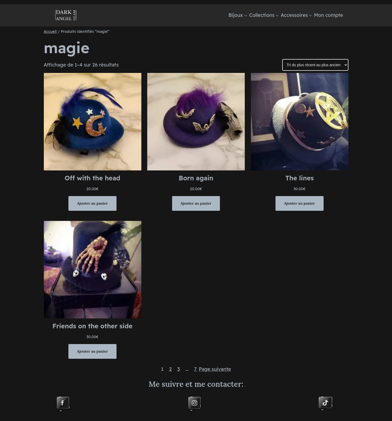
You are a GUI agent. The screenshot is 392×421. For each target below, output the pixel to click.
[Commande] (315, 65)
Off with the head (92, 178)
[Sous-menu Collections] (277, 15)
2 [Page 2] (170, 369)
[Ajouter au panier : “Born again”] (196, 203)
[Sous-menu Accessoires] (310, 15)
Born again (196, 178)
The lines (299, 178)
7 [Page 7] (195, 369)
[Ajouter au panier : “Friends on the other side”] (92, 351)
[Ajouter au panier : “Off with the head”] (92, 203)
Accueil (50, 31)
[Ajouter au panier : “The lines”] (299, 203)
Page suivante (215, 369)
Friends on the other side (92, 326)
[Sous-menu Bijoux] (245, 15)
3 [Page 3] (178, 369)
